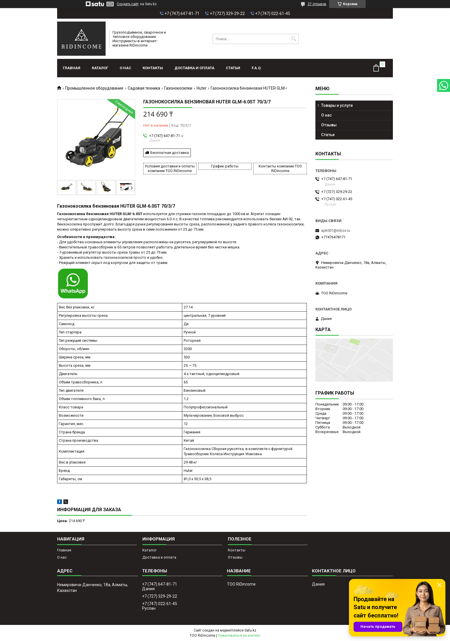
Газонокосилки (178, 88)
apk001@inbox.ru (335, 230)
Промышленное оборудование (94, 88)
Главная (71, 68)
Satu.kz (250, 630)
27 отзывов (317, 4)
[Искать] (294, 39)
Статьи (233, 68)
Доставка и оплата (194, 68)
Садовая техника (144, 88)
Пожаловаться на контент (239, 636)
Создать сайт (128, 4)
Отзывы (329, 125)
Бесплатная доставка (169, 152)
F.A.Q (256, 68)
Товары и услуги (337, 105)
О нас (125, 68)
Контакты (153, 68)
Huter (202, 88)
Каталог (100, 68)
